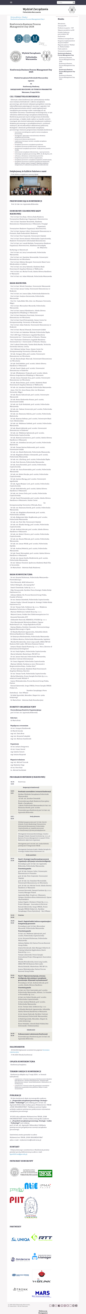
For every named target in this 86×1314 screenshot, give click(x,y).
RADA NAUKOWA (18, 283)
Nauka (61, 19)
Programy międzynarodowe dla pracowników (66, 42)
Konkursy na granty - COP (66, 28)
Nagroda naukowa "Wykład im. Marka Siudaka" (66, 46)
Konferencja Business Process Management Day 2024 (67, 71)
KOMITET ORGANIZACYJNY (23, 707)
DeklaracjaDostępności (43, 1312)
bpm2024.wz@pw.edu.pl (18, 1154)
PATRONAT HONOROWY (21, 1161)
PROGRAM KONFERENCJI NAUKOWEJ (27, 777)
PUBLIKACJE (15, 1095)
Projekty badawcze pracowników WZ (63, 33)
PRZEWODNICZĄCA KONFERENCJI (26, 201)
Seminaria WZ (62, 26)
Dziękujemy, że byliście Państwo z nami (28, 171)
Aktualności (61, 24)
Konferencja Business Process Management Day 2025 (67, 65)
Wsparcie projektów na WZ (66, 30)
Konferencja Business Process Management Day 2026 (67, 59)
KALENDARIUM (17, 1046)
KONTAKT (14, 1146)
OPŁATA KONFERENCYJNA (22, 1061)
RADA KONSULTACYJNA (21, 574)
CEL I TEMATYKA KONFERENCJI (25, 96)
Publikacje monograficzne (66, 39)
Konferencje (61, 36)
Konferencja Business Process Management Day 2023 (67, 77)
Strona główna (16, 17)
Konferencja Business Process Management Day (66, 54)
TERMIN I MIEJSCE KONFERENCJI (25, 1071)
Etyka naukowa (62, 49)
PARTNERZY (15, 1226)
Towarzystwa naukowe (65, 51)
